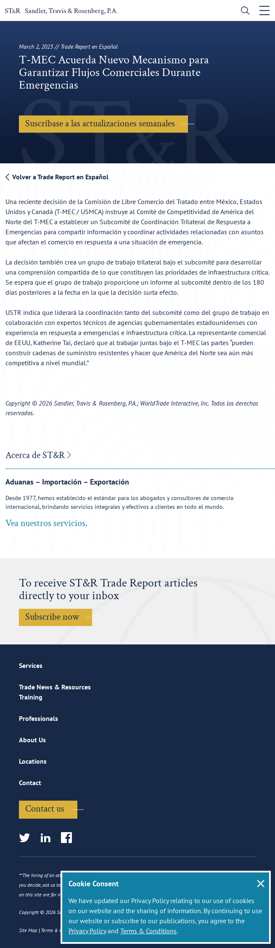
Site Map (28, 930)
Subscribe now (52, 617)
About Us (32, 740)
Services (30, 665)
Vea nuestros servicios (45, 523)
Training (30, 697)
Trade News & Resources (55, 687)
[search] (243, 11)
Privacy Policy (87, 931)
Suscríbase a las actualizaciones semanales (100, 124)
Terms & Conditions (148, 931)
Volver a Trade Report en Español (56, 177)
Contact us (44, 809)
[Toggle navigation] (264, 10)
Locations (33, 761)
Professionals (38, 718)
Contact (30, 782)
